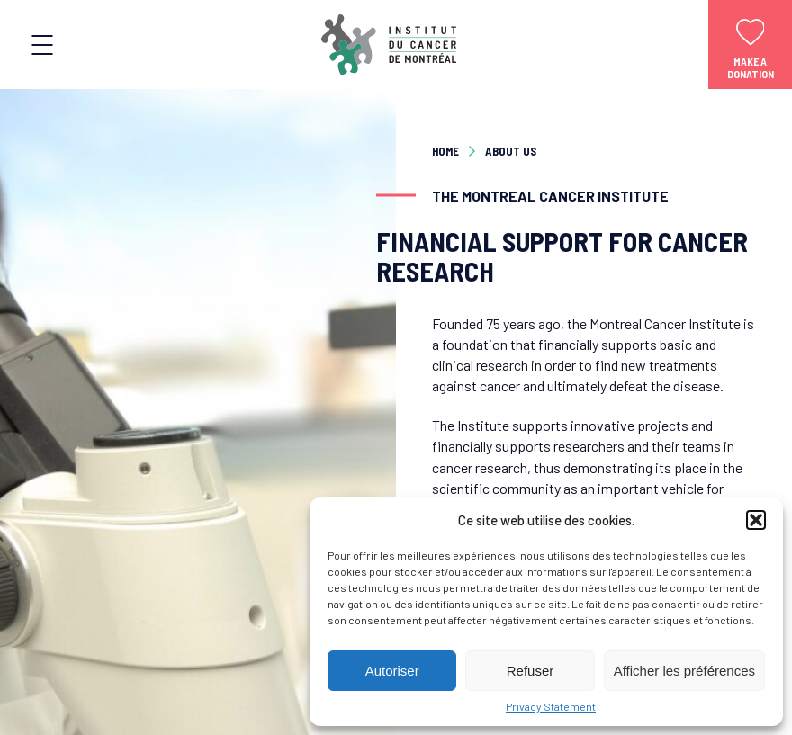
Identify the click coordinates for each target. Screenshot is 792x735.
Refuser (530, 670)
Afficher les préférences (684, 670)
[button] (756, 520)
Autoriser (392, 670)
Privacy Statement (551, 706)
